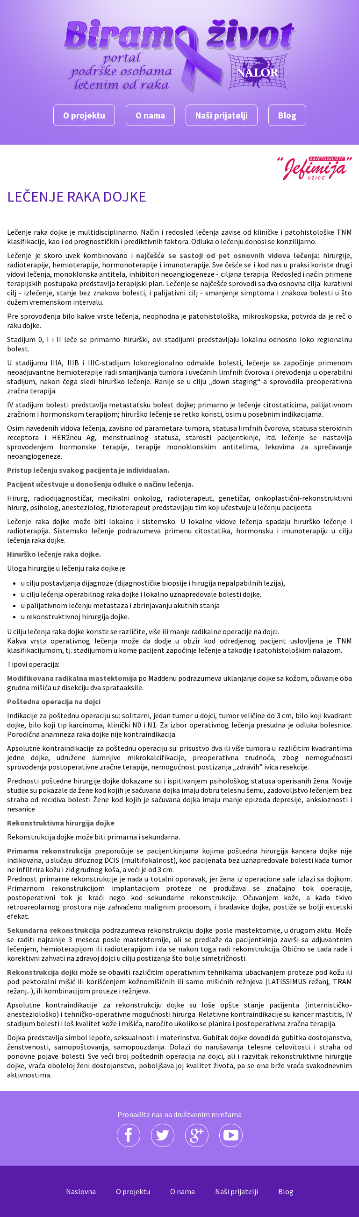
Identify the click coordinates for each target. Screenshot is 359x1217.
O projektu (84, 115)
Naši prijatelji (221, 115)
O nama (150, 115)
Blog (287, 115)
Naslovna (81, 1191)
